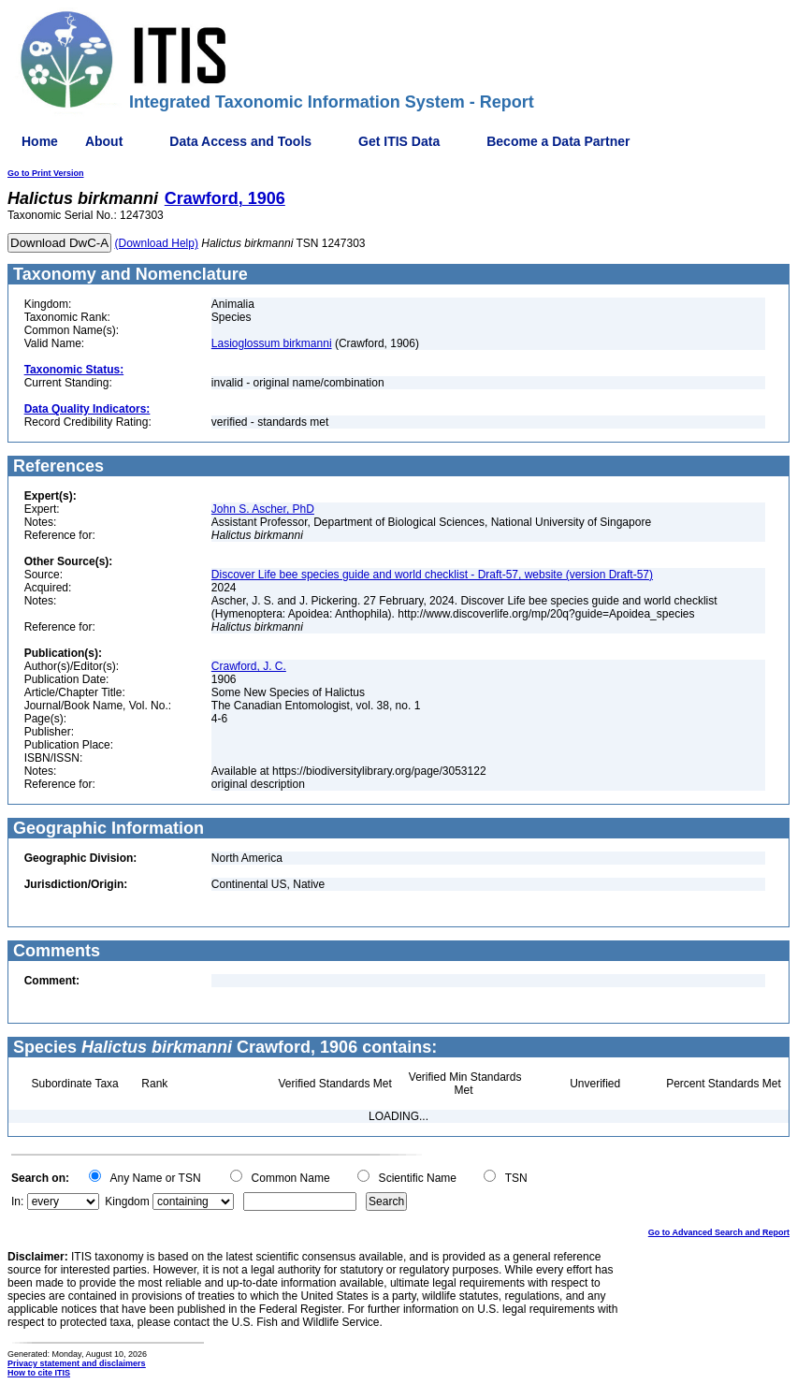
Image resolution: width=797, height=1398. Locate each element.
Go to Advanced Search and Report (719, 1232)
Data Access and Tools (240, 141)
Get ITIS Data (399, 141)
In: (17, 1201)
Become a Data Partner (558, 141)
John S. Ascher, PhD (262, 509)
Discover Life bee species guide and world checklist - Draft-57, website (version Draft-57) (432, 574)
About (104, 141)
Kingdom (127, 1201)
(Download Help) (156, 243)
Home (40, 141)
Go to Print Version (45, 173)
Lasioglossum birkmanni (271, 343)
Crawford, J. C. (248, 666)
